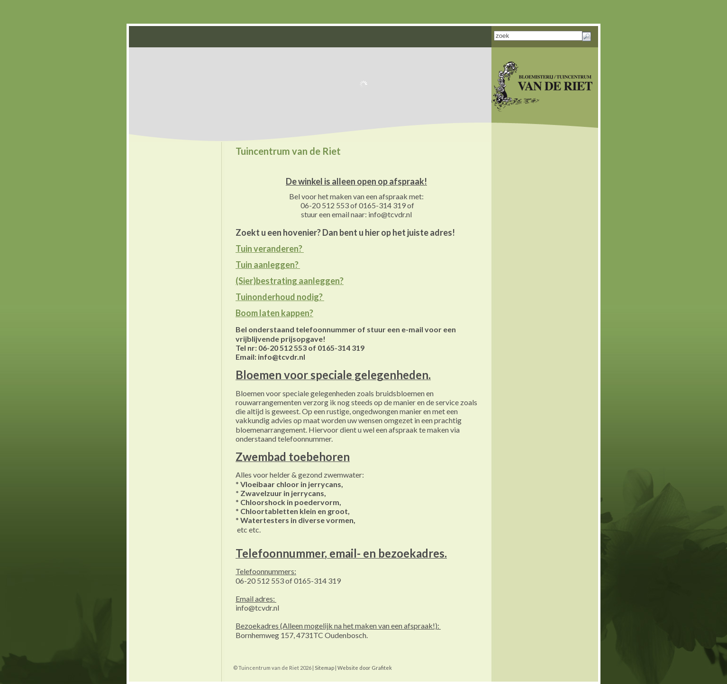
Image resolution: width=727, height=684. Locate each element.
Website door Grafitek (364, 668)
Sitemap (324, 668)
